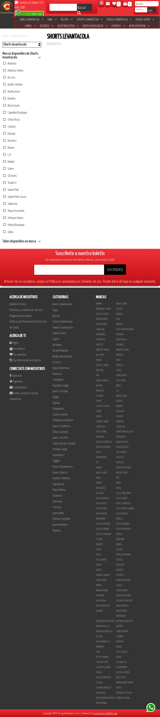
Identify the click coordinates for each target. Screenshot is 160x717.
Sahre (8, 168)
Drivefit (119, 626)
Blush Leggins (123, 672)
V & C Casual (121, 652)
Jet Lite (99, 636)
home (5, 36)
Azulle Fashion (13, 84)
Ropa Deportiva (139, 26)
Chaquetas (58, 408)
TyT (97, 462)
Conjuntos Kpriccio (105, 621)
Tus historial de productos (25, 360)
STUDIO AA (120, 426)
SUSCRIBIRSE (115, 269)
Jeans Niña (58, 513)
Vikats (99, 570)
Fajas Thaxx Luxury (125, 508)
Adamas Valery (13, 70)
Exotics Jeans (102, 365)
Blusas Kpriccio (123, 529)
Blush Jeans (11, 105)
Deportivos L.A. (103, 626)
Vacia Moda (101, 600)
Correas (57, 507)
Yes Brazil (100, 488)
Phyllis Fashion (123, 554)
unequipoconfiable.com (105, 713)
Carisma (120, 334)
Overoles (57, 501)
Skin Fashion (122, 631)
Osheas (119, 401)
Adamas (9, 63)
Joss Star (120, 380)
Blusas (67, 19)
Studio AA (100, 426)
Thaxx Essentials (13, 210)
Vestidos (47, 26)
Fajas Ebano (121, 498)
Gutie (118, 370)
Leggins (56, 460)
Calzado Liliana (103, 667)
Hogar (56, 397)
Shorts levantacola (89, 19)
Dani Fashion (102, 590)
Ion (97, 375)
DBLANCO (120, 344)
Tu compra (17, 348)
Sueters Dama (60, 414)
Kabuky (99, 385)
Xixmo (99, 483)
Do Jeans (100, 355)
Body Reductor (68, 26)
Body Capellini (102, 606)
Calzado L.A (121, 662)
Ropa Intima (59, 489)
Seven (98, 416)
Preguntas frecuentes (20, 315)
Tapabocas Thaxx (124, 693)
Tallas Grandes (60, 432)
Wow (98, 478)
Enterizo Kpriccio (104, 631)
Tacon (98, 672)
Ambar (99, 303)
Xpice (118, 483)
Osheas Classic (103, 406)
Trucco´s (120, 457)
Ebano (8, 147)
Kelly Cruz (121, 677)
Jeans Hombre (60, 524)
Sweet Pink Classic (15, 196)
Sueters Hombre (61, 478)
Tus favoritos (18, 354)
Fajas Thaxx (101, 508)
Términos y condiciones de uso (26, 310)
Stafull (119, 559)
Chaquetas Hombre (63, 420)
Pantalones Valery (124, 682)
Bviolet (119, 324)
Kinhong (100, 647)
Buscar (81, 8)
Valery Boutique (13, 224)
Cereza (119, 534)
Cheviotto (100, 339)
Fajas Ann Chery (123, 493)
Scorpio (120, 636)
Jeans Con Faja (60, 391)
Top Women (101, 457)
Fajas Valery (122, 513)
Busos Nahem (102, 657)
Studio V (10, 182)
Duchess (10, 140)
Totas (118, 657)
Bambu (9, 98)
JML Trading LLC (103, 641)
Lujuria (99, 396)
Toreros (118, 26)
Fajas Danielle (102, 498)
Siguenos (16, 381)
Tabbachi (10, 203)
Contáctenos (18, 387)
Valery (99, 467)
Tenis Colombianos (63, 466)
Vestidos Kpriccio (124, 600)
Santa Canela (122, 590)
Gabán (56, 403)
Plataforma (121, 667)
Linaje (119, 647)
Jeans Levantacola (31, 19)
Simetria (120, 421)
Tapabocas (58, 484)
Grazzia (99, 370)
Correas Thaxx (123, 698)
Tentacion (120, 437)
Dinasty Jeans (102, 350)
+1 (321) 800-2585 (29, 13)
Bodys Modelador (95, 26)
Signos (119, 416)
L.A (7, 154)
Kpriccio (100, 391)
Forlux (119, 365)
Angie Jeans (121, 303)
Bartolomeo (102, 319)
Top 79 (99, 452)
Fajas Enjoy (101, 503)
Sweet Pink (11, 189)
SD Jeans (10, 175)
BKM (118, 319)
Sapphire (100, 595)
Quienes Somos (17, 304)
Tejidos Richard (123, 595)
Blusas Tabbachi (103, 534)
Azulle (119, 585)
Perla (118, 687)
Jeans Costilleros (61, 426)
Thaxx (98, 565)
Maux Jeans (121, 396)
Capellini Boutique (15, 112)
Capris (30, 26)
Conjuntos (58, 379)
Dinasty (9, 133)
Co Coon (99, 493)
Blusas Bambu (122, 524)
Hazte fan (15, 375)
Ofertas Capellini (61, 518)
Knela (118, 385)
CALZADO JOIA (102, 662)
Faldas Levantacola (119, 19)
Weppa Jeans (122, 472)
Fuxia (98, 549)
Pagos (13, 342)
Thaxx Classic (122, 447)
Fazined (99, 611)
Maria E (119, 519)
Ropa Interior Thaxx (105, 698)
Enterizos (57, 373)
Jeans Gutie (121, 375)
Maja (98, 554)
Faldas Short (145, 19)
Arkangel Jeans (103, 309)
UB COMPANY (101, 703)
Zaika (8, 231)
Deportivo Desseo (124, 621)
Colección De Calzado (64, 443)
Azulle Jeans (11, 91)
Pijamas (57, 530)
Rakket (9, 161)
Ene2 (118, 360)
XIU (117, 478)
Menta (99, 585)
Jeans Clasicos (60, 472)
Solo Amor (101, 559)
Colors (99, 539)
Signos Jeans (102, 421)
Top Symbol (121, 452)
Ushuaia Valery (13, 217)
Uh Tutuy (120, 565)
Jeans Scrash (102, 380)
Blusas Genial (102, 529)
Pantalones (58, 455)
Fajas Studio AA (123, 503)
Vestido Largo (60, 449)
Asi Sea (9, 77)
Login (149, 10)
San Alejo (100, 693)
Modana (120, 641)
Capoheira (100, 334)
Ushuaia (120, 462)
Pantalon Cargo (61, 385)
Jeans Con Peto (60, 437)
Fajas (52, 19)
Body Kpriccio (122, 606)
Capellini (100, 329)
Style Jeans (101, 431)
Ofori (98, 401)
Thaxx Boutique (103, 447)
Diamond (120, 539)
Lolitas (119, 549)
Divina (119, 544)
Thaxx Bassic (122, 442)
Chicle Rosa (11, 119)
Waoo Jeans (101, 472)
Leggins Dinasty (103, 687)
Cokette (9, 126)
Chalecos (57, 495)
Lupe (98, 652)
